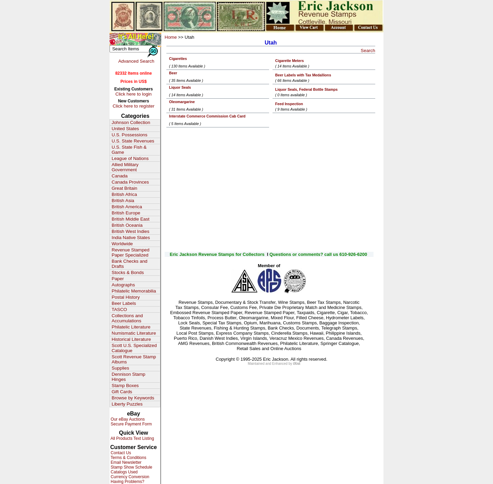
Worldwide (122, 243)
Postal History (126, 297)
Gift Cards (122, 391)
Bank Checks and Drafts (129, 264)
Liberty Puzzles (127, 404)
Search (368, 50)
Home (171, 37)
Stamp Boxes (125, 385)
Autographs (123, 284)
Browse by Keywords (133, 397)
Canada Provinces (130, 182)
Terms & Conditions (128, 457)
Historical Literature (131, 339)
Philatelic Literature (131, 327)
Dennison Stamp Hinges (129, 377)
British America (127, 206)
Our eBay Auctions (127, 419)
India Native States (131, 237)
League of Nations (130, 158)
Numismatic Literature (134, 333)
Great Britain (124, 188)
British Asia (123, 200)
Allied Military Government (125, 167)
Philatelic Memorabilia (134, 291)
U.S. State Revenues (133, 141)
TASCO (119, 309)
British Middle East (130, 219)
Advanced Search (136, 61)
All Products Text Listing (132, 438)
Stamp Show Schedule (131, 467)
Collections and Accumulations (127, 318)
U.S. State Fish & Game (129, 150)
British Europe (126, 212)
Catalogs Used (124, 472)
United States (125, 128)
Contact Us (120, 452)
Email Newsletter (125, 462)
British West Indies (130, 231)
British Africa (124, 194)
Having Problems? (127, 481)
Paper (118, 278)
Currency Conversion (129, 476)
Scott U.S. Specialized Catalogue (134, 348)
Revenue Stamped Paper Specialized (130, 252)
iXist (296, 363)
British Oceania (127, 225)
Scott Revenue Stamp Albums (134, 359)
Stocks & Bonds (128, 272)
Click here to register (133, 106)
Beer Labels (124, 303)
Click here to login (133, 94)
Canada (120, 175)
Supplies (120, 368)
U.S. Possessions (129, 134)
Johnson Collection (131, 122)
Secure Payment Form (131, 424)
